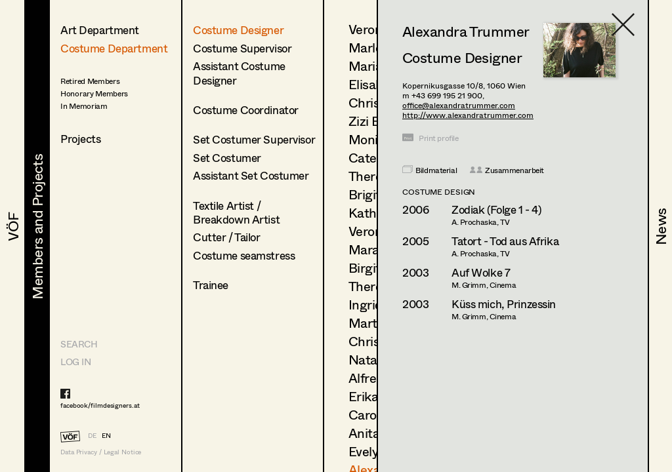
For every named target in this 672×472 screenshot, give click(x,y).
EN (106, 435)
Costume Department (113, 48)
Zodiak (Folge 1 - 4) (496, 209)
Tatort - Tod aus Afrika (505, 240)
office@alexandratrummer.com (458, 105)
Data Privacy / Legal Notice (100, 452)
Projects (80, 139)
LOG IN (75, 361)
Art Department (99, 30)
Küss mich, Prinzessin (504, 303)
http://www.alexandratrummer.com (468, 115)
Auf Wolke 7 (481, 272)
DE (92, 435)
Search (78, 344)
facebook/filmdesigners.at (100, 405)
